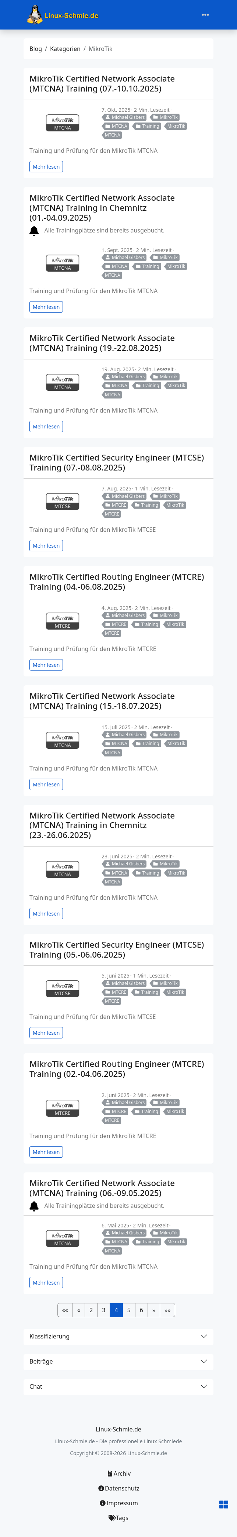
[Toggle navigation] (205, 15)
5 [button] (129, 1310)
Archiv (118, 1473)
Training (147, 126)
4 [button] (116, 1310)
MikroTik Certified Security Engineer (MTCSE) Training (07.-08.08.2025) (116, 462)
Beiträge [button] (41, 1361)
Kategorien (65, 49)
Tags (118, 1518)
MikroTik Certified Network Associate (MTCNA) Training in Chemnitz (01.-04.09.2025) (102, 207)
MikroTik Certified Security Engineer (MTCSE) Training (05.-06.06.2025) (116, 949)
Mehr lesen (46, 166)
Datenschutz (118, 1488)
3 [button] (103, 1310)
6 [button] (141, 1310)
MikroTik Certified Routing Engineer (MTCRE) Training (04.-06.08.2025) (116, 581)
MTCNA (116, 126)
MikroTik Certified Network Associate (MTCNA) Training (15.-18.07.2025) (102, 700)
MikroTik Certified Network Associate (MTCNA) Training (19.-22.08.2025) (102, 343)
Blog (35, 49)
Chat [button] (35, 1386)
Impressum (118, 1503)
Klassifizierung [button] (49, 1336)
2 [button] (91, 1310)
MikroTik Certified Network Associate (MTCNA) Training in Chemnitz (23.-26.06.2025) (102, 825)
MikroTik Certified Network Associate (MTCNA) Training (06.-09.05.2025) (102, 1188)
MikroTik (165, 117)
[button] (65, 1310)
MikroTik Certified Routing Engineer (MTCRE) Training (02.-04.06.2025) (116, 1068)
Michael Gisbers (125, 117)
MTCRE (115, 505)
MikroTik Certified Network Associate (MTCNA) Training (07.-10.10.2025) (102, 83)
